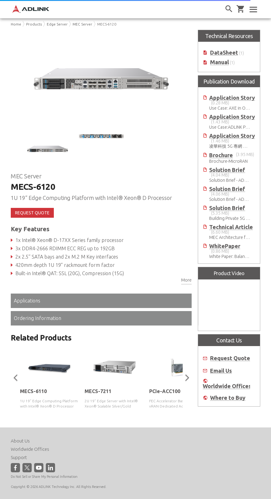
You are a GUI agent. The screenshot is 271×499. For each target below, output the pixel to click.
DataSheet (224, 53)
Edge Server (57, 24)
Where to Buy (227, 398)
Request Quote (230, 358)
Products (34, 24)
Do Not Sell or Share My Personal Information (44, 476)
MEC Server (82, 24)
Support (19, 457)
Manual (219, 62)
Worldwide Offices (227, 386)
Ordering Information (37, 318)
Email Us (221, 371)
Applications (27, 300)
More (186, 280)
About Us (20, 440)
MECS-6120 (106, 24)
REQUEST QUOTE (32, 212)
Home (16, 24)
